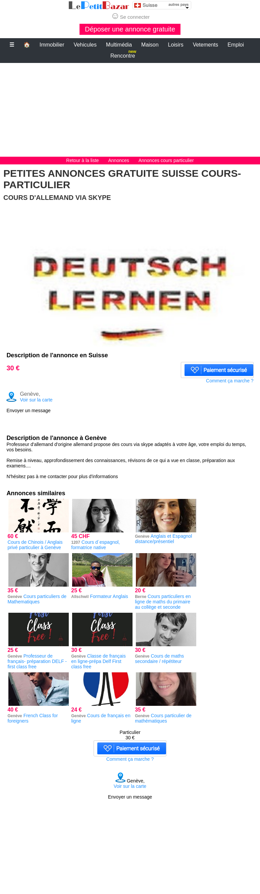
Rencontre (123, 54)
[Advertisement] (130, 110)
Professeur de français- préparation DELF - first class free (37, 661)
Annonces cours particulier (166, 160)
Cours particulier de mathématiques (163, 718)
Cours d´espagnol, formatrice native (95, 544)
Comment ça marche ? (230, 380)
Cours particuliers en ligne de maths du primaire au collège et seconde (163, 602)
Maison (150, 45)
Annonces (119, 160)
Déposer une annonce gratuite (130, 29)
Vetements (205, 45)
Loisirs (176, 45)
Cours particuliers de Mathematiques (36, 599)
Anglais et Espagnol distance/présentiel (163, 538)
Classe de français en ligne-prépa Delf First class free (98, 661)
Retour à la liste (82, 160)
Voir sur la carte (36, 399)
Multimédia (119, 45)
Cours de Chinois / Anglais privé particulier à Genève (34, 544)
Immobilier (52, 45)
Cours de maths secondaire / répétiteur (159, 658)
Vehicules (85, 45)
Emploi (235, 45)
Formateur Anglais (109, 596)
